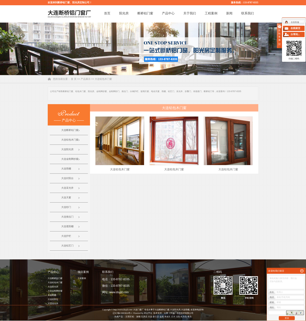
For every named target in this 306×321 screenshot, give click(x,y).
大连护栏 (66, 236)
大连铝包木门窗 (103, 79)
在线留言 (295, 28)
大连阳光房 (67, 149)
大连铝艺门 (67, 245)
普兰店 (156, 316)
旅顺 (138, 316)
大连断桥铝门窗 (69, 130)
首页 (107, 13)
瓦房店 (144, 316)
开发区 (167, 316)
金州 (161, 316)
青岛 (189, 316)
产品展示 (86, 79)
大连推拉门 (67, 216)
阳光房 (124, 13)
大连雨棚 (66, 168)
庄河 (173, 316)
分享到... (295, 34)
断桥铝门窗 (145, 13)
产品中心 (168, 13)
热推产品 (118, 316)
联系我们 (247, 13)
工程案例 (211, 13)
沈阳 (178, 316)
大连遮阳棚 (67, 226)
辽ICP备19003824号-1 (122, 313)
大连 (150, 316)
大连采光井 (67, 188)
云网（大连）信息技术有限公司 (178, 313)
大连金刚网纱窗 (69, 159)
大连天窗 (66, 197)
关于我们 (189, 13)
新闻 (229, 13)
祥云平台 (148, 313)
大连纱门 (66, 207)
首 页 (73, 79)
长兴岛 (184, 316)
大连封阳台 (67, 178)
